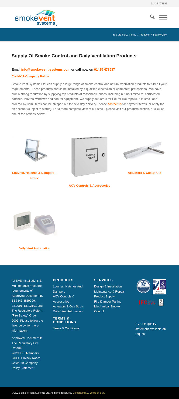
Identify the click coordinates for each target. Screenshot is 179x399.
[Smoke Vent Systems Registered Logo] (35, 17)
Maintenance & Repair (109, 291)
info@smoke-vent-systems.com (45, 69)
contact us (114, 104)
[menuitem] (150, 17)
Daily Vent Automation (68, 311)
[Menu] (161, 17)
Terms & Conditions (66, 328)
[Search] (150, 17)
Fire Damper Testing (107, 301)
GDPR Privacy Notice (26, 358)
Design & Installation (108, 286)
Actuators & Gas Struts (68, 306)
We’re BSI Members (25, 353)
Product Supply (104, 296)
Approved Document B (27, 338)
